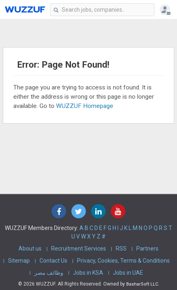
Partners (147, 248)
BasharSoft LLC (142, 284)
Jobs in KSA (88, 272)
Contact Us (53, 260)
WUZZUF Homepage (84, 106)
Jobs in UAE (128, 272)
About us (30, 248)
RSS (121, 248)
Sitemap (19, 260)
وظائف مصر (48, 272)
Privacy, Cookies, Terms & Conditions (123, 260)
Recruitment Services (78, 248)
